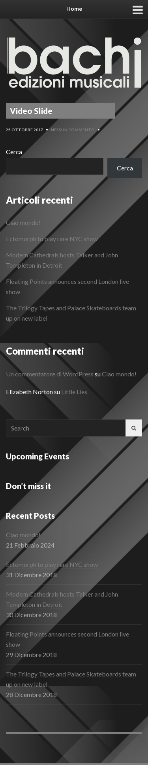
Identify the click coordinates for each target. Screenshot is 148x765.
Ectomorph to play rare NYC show (52, 238)
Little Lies (74, 391)
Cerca (14, 151)
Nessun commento (73, 129)
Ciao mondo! (23, 222)
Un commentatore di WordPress (50, 374)
